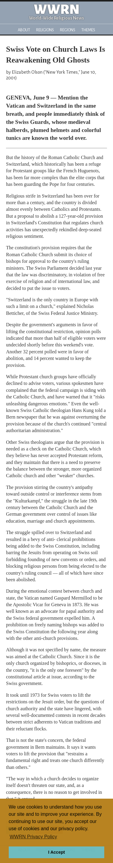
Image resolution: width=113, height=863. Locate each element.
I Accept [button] (56, 852)
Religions (45, 30)
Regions (67, 30)
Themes (88, 30)
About (24, 30)
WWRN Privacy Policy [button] (33, 836)
